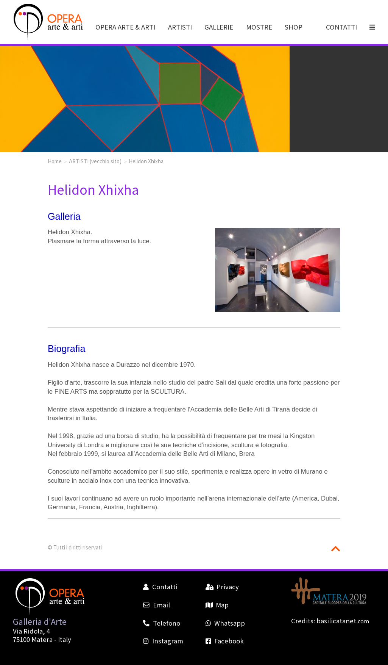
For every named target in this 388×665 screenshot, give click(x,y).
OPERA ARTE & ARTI (125, 26)
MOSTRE (259, 26)
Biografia (66, 348)
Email (156, 604)
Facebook (225, 640)
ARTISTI (180, 26)
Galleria (64, 216)
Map (217, 604)
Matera (42, 639)
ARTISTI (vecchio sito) (95, 161)
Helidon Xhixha (146, 161)
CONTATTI (341, 26)
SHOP (293, 26)
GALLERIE (218, 26)
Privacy (222, 586)
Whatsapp (225, 622)
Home (55, 161)
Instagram (163, 640)
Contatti (160, 586)
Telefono (161, 622)
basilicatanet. (342, 620)
